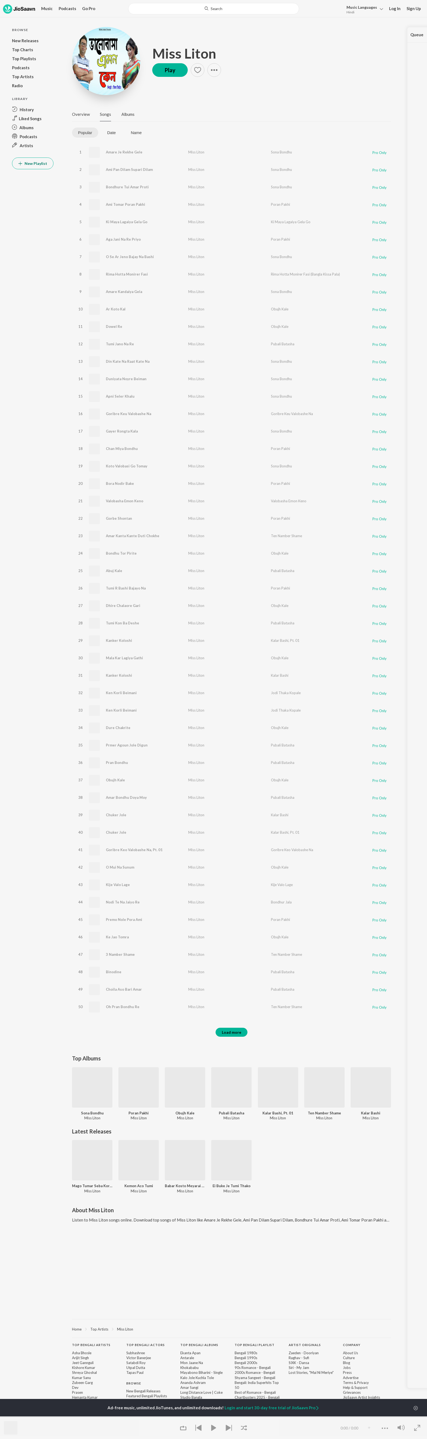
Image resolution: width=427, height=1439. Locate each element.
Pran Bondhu (117, 762)
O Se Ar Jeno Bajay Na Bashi (130, 257)
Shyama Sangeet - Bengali (255, 1377)
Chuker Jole (116, 815)
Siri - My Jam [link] (299, 1367)
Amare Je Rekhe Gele (124, 152)
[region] (231, 1329)
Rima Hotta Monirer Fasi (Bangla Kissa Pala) (305, 274)
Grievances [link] (352, 1392)
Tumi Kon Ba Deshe (122, 623)
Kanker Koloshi (119, 640)
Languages (362, 7)
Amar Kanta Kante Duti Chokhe (132, 536)
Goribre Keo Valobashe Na (292, 850)
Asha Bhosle (81, 1353)
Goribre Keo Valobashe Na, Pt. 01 (134, 850)
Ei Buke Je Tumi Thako (231, 1186)
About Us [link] (350, 1353)
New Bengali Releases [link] (143, 1391)
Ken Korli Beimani (121, 693)
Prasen (77, 1392)
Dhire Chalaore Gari (123, 605)
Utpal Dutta (135, 1367)
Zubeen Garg (82, 1382)
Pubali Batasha (282, 344)
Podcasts (67, 8)
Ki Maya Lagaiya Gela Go (126, 222)
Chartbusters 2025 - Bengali (257, 1397)
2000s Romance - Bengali (255, 1372)
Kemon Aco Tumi (138, 1186)
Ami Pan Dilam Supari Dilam (129, 169)
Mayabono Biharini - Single (201, 1372)
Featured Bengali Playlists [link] (146, 1396)
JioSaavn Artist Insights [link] (361, 1397)
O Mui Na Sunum (120, 867)
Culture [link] (349, 1358)
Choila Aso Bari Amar (124, 989)
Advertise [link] (351, 1377)
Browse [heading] (133, 1383)
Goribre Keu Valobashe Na (128, 414)
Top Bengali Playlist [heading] (254, 1345)
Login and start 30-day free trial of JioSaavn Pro (272, 1407)
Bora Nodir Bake (120, 483)
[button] (363, 9)
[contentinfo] (231, 1383)
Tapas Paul (135, 1372)
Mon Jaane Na (191, 1363)
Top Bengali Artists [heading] (91, 1345)
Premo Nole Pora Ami (124, 919)
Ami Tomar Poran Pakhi (125, 204)
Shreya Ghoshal (84, 1372)
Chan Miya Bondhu (122, 448)
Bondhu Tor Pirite (121, 553)
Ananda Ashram (193, 1382)
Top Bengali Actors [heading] (145, 1345)
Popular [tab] (85, 132)
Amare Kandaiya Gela (124, 291)
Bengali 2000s (246, 1363)
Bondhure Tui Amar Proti (127, 187)
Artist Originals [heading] (305, 1345)
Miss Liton (184, 53)
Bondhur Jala (281, 902)
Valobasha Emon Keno (124, 501)
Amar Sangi (189, 1387)
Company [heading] (351, 1345)
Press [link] (347, 1372)
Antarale (187, 1358)
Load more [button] (231, 1032)
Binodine (113, 972)
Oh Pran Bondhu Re (122, 1007)
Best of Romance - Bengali (255, 1392)
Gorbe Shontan (119, 518)
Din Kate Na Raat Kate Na (128, 361)
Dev (75, 1387)
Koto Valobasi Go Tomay (126, 466)
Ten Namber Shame (286, 536)
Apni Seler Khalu (120, 396)
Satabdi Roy (136, 1363)
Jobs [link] (347, 1367)
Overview (81, 114)
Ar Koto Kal (116, 309)
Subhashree (135, 1353)
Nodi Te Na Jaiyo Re (123, 902)
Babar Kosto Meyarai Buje (185, 1186)
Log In (395, 8)
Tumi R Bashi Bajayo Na (126, 588)
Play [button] (170, 70)
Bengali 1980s (246, 1353)
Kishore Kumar (83, 1367)
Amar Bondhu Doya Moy (126, 797)
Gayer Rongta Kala (122, 431)
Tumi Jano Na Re (120, 344)
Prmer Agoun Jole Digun (127, 745)
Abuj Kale (114, 571)
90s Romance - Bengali (253, 1367)
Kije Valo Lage (118, 884)
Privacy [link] (363, 1382)
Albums (128, 114)
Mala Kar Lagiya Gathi (124, 658)
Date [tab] (111, 132)
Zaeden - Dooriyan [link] (304, 1353)
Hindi (350, 12)
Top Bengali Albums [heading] (199, 1345)
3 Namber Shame (120, 954)
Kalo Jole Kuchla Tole (197, 1377)
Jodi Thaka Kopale (286, 693)
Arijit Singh (80, 1358)
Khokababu (189, 1367)
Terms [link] (348, 1382)
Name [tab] (136, 132)
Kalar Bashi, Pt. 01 (285, 640)
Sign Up (414, 8)
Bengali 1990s (246, 1358)
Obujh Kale (279, 309)
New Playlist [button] (32, 163)
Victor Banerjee (138, 1358)
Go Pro (88, 8)
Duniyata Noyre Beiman (126, 379)
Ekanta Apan (190, 1353)
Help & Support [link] (355, 1387)
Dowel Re (114, 326)
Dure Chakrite (118, 727)
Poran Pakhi (280, 204)
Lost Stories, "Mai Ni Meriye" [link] (311, 1372)
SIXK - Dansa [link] (299, 1363)
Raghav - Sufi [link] (299, 1358)
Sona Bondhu (281, 152)
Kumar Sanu (81, 1377)
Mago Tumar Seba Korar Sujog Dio (92, 1186)
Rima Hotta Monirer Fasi (127, 274)
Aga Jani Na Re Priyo (123, 239)
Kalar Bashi (279, 675)
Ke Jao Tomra (117, 937)
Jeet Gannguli (83, 1363)
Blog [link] (346, 1363)
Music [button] (47, 8)
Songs (105, 114)
